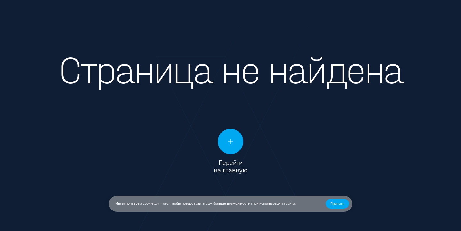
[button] (337, 204)
